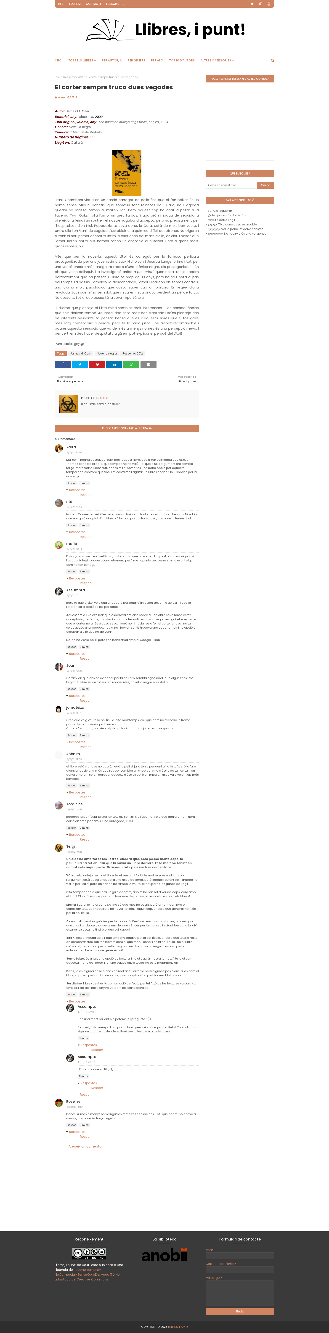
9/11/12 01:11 (73, 595)
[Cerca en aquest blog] (231, 185)
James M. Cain (80, 353)
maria (71, 543)
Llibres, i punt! (178, 1327)
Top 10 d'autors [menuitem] (182, 60)
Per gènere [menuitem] (136, 60)
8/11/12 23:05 (74, 452)
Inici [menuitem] (58, 60)
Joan (70, 665)
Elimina (84, 483)
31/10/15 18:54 (74, 1107)
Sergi (61, 97)
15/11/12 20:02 (86, 1062)
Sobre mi (75, 4)
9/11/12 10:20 (74, 671)
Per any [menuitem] (157, 60)
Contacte (93, 4)
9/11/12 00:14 (74, 549)
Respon (71, 483)
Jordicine (74, 804)
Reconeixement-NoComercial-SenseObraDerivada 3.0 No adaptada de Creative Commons (87, 1274)
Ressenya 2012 (73, 77)
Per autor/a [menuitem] (112, 60)
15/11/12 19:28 (74, 852)
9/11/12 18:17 (73, 713)
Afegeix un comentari (86, 1146)
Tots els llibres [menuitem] (80, 60)
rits (69, 501)
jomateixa (75, 707)
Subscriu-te (115, 4)
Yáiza (71, 447)
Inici (61, 4)
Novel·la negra (107, 353)
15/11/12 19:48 (86, 1012)
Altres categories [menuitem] (216, 60)
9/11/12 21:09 (74, 759)
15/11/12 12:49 (74, 809)
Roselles (73, 1101)
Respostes (77, 490)
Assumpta (75, 590)
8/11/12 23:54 (74, 507)
